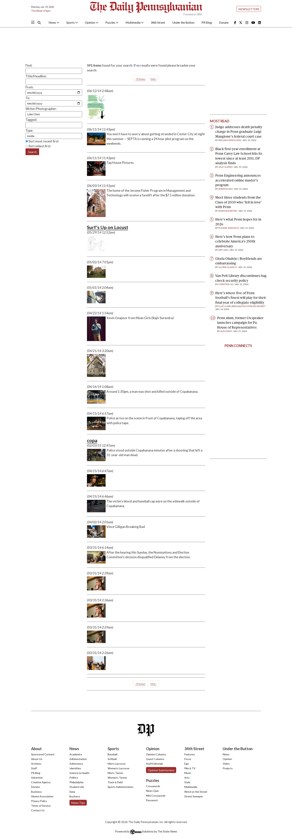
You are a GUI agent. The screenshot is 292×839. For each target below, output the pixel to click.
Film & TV (190, 768)
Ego (186, 763)
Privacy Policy (39, 801)
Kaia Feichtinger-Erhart (251, 306)
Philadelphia (76, 782)
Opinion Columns (156, 754)
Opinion (227, 759)
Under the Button (183, 22)
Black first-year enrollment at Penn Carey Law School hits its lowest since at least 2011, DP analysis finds (238, 155)
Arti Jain (223, 249)
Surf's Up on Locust (107, 227)
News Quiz (152, 790)
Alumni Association (42, 796)
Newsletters (248, 9)
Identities (75, 768)
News (226, 754)
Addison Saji (225, 188)
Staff (34, 768)
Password (152, 800)
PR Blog (206, 22)
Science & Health (79, 772)
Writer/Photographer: (41, 109)
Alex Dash (226, 331)
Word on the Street (195, 791)
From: (30, 87)
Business (36, 791)
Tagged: (31, 120)
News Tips (78, 802)
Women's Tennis (117, 777)
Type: (29, 130)
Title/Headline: (36, 76)
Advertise (37, 777)
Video (226, 763)
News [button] (54, 22)
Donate (223, 22)
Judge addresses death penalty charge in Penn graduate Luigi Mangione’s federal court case (238, 131)
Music (187, 772)
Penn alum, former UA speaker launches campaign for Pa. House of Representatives (240, 322)
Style (187, 782)
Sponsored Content (42, 754)
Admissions (76, 763)
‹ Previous (140, 79)
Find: (29, 65)
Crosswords (153, 786)
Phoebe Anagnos (228, 227)
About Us (36, 759)
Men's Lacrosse (117, 763)
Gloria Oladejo (227, 267)
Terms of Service (41, 805)
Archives (36, 763)
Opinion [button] (91, 22)
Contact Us (38, 810)
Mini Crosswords (156, 795)
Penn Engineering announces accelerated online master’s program (238, 180)
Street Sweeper (193, 796)
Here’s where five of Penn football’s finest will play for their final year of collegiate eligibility (240, 297)
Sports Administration (120, 786)
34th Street (158, 22)
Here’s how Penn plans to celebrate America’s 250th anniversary (235, 241)
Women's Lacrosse (118, 768)
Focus (187, 759)
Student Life (76, 786)
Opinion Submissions (161, 770)
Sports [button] (72, 22)
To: (28, 98)
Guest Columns (155, 759)
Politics (73, 777)
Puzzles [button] (111, 22)
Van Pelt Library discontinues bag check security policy (240, 278)
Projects (228, 768)
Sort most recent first (42, 141)
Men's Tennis (115, 772)
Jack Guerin (225, 166)
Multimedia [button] (135, 22)
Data (72, 791)
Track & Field (115, 782)
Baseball (112, 754)
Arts (187, 777)
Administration (78, 759)
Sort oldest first (38, 146)
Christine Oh (225, 284)
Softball (112, 759)
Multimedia (190, 786)
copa (92, 440)
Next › (153, 79)
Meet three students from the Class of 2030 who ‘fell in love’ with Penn (238, 202)
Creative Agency (41, 782)
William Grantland (229, 140)
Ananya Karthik (227, 210)
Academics (75, 754)
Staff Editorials (154, 763)
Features (189, 754)
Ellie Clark (224, 306)
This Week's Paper (41, 10)
